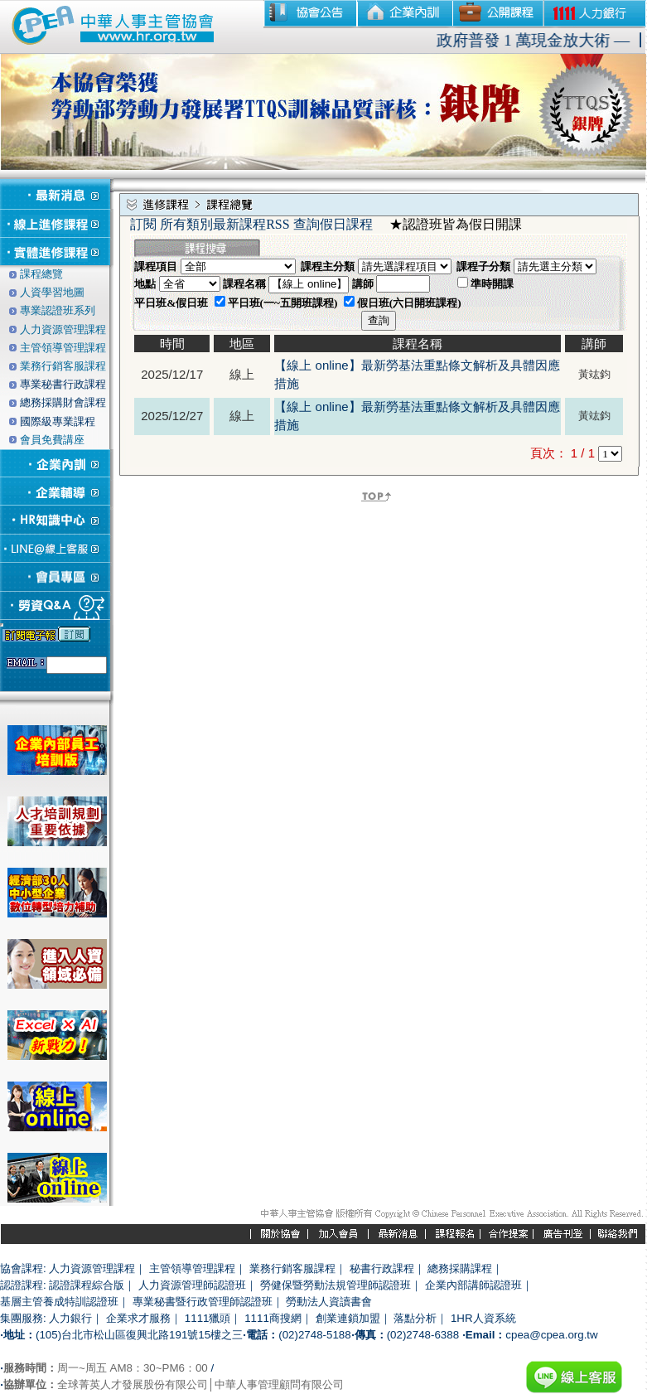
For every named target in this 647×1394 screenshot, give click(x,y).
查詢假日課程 (333, 224)
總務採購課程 (459, 1268)
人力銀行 (70, 1318)
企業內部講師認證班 (473, 1285)
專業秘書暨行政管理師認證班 (203, 1301)
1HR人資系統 (483, 1318)
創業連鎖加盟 (348, 1318)
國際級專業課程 (57, 421)
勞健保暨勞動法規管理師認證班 (335, 1285)
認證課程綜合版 (86, 1285)
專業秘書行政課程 (63, 384)
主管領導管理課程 (192, 1268)
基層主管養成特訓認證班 (59, 1301)
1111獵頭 (208, 1318)
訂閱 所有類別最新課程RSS (209, 224)
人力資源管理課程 (92, 1268)
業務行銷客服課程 (292, 1268)
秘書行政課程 (382, 1268)
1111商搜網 (273, 1318)
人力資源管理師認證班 (192, 1285)
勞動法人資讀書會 (329, 1301)
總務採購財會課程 (63, 402)
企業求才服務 (138, 1318)
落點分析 (415, 1318)
